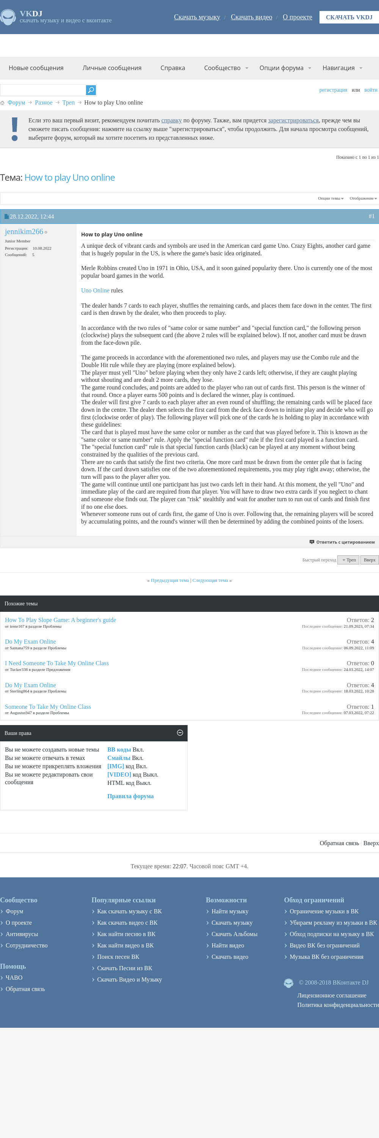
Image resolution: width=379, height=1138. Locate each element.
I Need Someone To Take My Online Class (57, 663)
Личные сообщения (112, 68)
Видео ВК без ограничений (325, 945)
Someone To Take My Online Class (48, 706)
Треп (69, 102)
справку (171, 120)
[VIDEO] (119, 774)
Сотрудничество (27, 945)
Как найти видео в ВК (125, 945)
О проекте (297, 17)
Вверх (370, 560)
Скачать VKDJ (349, 17)
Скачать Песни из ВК (124, 968)
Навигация (339, 68)
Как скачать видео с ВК (127, 922)
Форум (16, 102)
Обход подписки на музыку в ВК (332, 934)
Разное (43, 102)
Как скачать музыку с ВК (129, 911)
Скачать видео (251, 17)
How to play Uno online (69, 177)
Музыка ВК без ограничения (326, 957)
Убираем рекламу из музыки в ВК (333, 922)
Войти (370, 90)
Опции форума (282, 68)
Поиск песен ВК (118, 957)
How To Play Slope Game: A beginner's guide (60, 620)
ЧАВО (14, 977)
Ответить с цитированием (342, 542)
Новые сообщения (36, 68)
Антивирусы (22, 934)
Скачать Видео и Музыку (129, 979)
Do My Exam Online (30, 641)
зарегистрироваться (293, 120)
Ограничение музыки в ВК (324, 911)
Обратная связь (339, 843)
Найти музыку (230, 911)
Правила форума (130, 796)
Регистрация (333, 90)
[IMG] (115, 766)
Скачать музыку (197, 17)
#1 (372, 216)
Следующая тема (210, 580)
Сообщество (222, 68)
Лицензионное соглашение (331, 995)
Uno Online (95, 290)
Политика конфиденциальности (338, 1005)
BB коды (119, 749)
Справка (173, 68)
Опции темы (329, 198)
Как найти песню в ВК (126, 934)
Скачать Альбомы (234, 934)
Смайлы (118, 758)
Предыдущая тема (170, 580)
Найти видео (227, 945)
